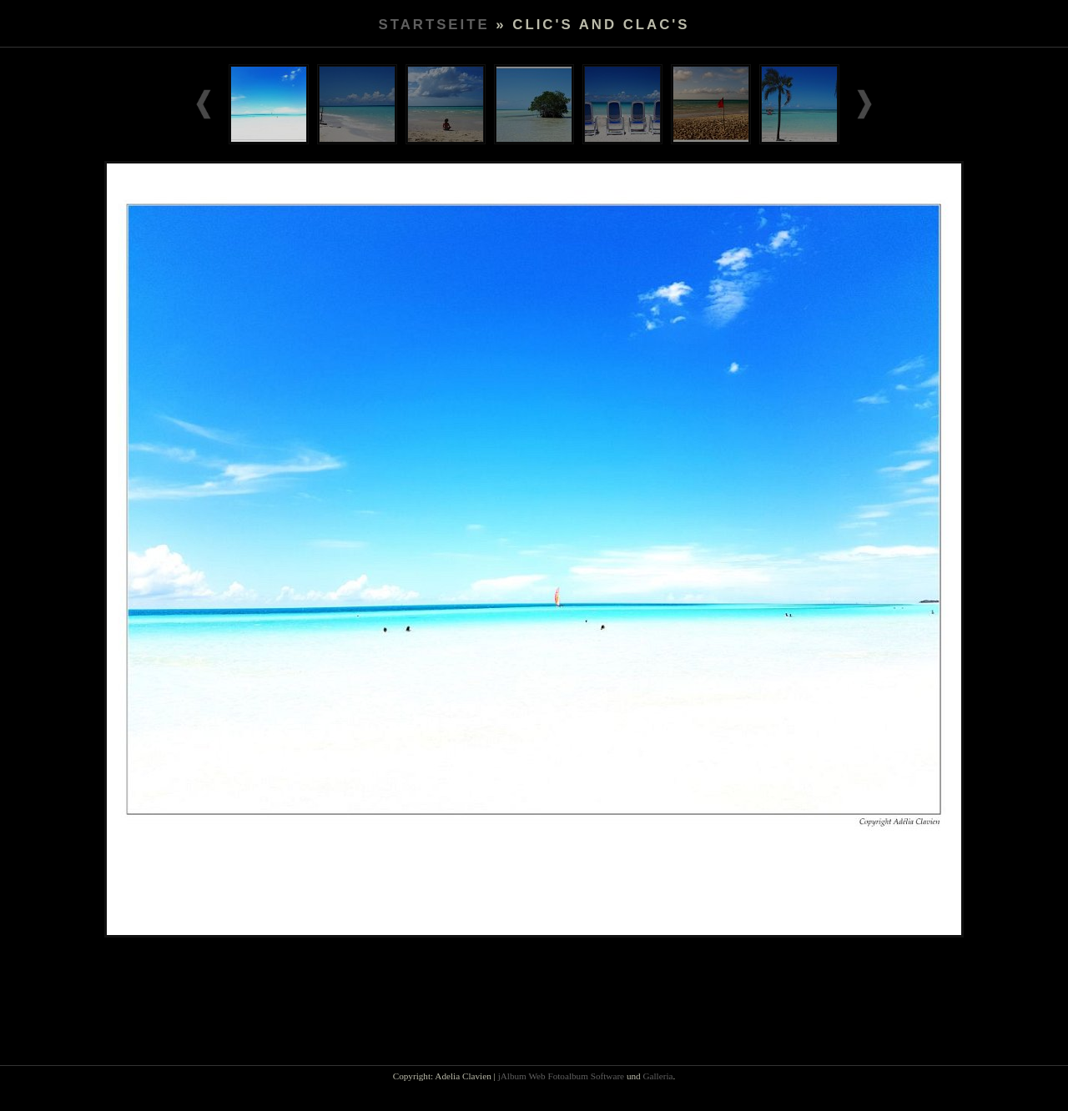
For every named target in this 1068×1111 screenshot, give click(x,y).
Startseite (433, 25)
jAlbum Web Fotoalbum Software (561, 1076)
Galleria (657, 1076)
